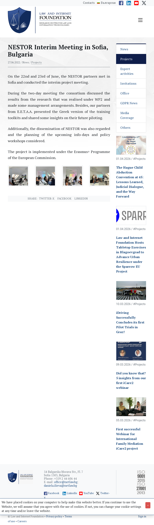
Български (108, 2)
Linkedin (81, 198)
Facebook (64, 198)
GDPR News (128, 103)
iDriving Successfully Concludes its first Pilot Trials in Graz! (130, 322)
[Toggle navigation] (140, 20)
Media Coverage (127, 115)
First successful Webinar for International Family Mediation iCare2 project (129, 439)
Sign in (142, 516)
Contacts (89, 3)
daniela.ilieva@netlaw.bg (60, 486)
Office (124, 93)
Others (125, 127)
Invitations (128, 83)
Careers (22, 521)
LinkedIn (72, 493)
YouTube (88, 493)
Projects (36, 62)
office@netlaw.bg (65, 482)
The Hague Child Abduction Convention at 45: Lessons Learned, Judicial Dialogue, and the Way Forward (130, 182)
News (124, 49)
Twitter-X (46, 198)
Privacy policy (54, 516)
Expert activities (126, 71)
